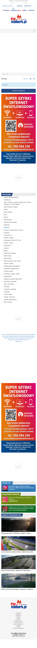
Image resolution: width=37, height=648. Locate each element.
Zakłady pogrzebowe (10, 299)
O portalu (18, 618)
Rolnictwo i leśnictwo (10, 281)
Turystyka (7, 292)
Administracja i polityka (11, 207)
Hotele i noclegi (8, 237)
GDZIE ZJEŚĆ (11, 30)
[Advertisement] (18, 52)
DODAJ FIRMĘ (18, 91)
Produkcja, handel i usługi (11, 274)
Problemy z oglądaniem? (18, 624)
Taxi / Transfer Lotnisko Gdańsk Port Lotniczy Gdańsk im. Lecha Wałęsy (17, 203)
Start (4, 74)
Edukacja (6, 225)
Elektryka (6, 227)
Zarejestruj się (27, 5)
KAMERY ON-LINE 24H (25, 30)
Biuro (5, 214)
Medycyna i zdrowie (10, 253)
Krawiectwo (7, 200)
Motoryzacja (7, 255)
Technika (6, 286)
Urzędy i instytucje (9, 297)
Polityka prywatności (18, 621)
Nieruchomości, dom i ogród (12, 261)
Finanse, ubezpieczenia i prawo (13, 230)
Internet (18, 617)
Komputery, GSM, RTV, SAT (12, 240)
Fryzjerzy (6, 232)
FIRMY (7, 30)
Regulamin (18, 620)
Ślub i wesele (8, 302)
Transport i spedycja (10, 289)
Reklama (5, 6)
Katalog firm (18, 615)
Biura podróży (8, 212)
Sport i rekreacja (9, 284)
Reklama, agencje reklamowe (13, 279)
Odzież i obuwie (9, 263)
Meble (6, 250)
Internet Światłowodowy (11, 197)
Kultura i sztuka (8, 243)
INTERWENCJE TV (20, 30)
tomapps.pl (22, 636)
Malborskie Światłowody (18, 628)
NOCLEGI (16, 30)
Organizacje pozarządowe (12, 266)
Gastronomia (8, 235)
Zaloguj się (19, 5)
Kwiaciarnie (7, 245)
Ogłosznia (18, 614)
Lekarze (6, 248)
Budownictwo (8, 219)
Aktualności (18, 613)
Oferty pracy (18, 341)
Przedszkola (7, 276)
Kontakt (10, 6)
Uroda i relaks (8, 294)
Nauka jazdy (7, 258)
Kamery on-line (18, 622)
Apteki (6, 209)
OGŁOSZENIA (2, 30)
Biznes (6, 217)
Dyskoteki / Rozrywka (10, 222)
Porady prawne (8, 271)
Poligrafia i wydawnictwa (11, 268)
